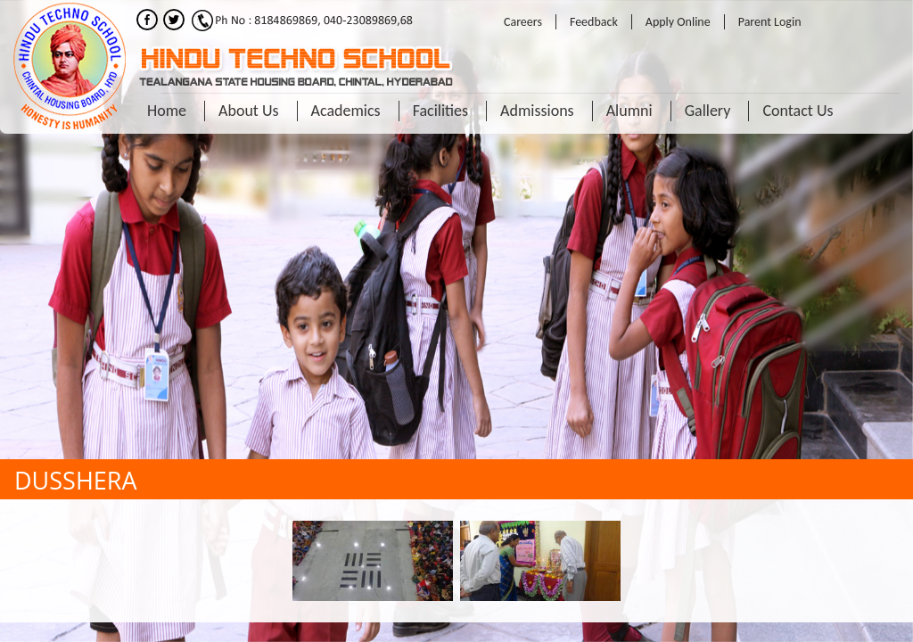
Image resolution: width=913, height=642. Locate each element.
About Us (248, 110)
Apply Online (678, 21)
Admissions (537, 110)
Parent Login (770, 21)
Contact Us (797, 110)
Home (166, 110)
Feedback (594, 21)
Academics (346, 110)
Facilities (440, 110)
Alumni (629, 110)
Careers (523, 21)
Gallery (708, 110)
